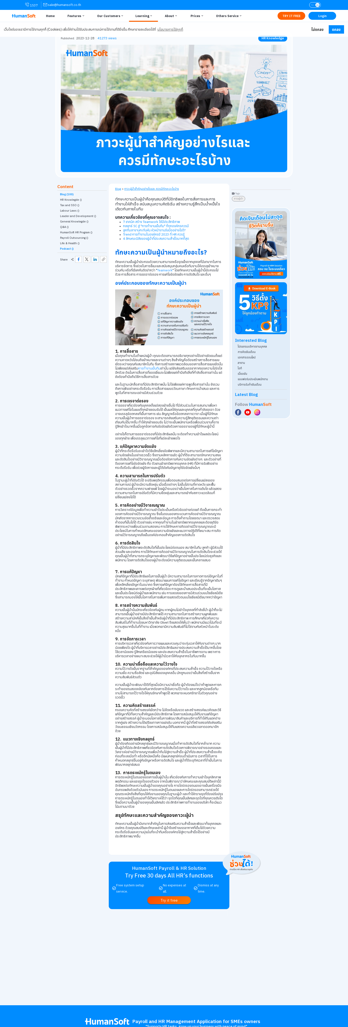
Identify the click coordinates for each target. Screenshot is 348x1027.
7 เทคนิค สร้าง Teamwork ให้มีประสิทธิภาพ (151, 222)
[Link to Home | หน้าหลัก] (50, 16)
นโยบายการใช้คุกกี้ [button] (170, 29)
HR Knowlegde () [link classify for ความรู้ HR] (71, 199)
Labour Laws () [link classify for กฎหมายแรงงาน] (69, 210)
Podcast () (67, 248)
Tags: (237, 193)
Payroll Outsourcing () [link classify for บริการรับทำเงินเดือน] (74, 238)
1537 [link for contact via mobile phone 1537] (31, 4)
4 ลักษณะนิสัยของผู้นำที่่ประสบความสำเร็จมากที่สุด (156, 239)
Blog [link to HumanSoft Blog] (118, 189)
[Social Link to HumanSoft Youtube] (248, 412)
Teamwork (165, 270)
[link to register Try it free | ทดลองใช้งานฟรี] (169, 900)
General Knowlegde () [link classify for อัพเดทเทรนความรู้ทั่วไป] (74, 221)
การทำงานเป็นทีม (149, 368)
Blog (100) (67, 194)
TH (312, 5)
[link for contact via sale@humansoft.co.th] (62, 5)
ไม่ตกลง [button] (317, 29)
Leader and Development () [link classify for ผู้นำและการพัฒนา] (78, 216)
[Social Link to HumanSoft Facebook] (238, 412)
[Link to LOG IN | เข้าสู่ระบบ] (322, 16)
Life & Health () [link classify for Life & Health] (70, 243)
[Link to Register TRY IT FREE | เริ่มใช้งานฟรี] (291, 16)
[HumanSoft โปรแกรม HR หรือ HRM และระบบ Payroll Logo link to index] (24, 16)
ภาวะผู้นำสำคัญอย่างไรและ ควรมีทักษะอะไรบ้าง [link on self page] (151, 189)
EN (317, 5)
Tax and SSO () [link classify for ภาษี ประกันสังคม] (69, 205)
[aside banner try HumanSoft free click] (261, 245)
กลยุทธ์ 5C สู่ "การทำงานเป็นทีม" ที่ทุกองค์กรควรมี (156, 226)
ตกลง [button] (336, 29)
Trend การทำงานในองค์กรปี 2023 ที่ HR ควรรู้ (154, 234)
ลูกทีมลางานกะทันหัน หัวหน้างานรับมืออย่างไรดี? (154, 230)
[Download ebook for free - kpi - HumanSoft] (261, 308)
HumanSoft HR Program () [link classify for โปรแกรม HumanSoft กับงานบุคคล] (76, 232)
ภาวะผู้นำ (238, 198)
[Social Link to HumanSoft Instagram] (257, 412)
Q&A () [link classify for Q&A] (64, 227)
